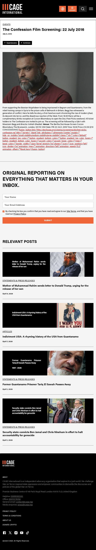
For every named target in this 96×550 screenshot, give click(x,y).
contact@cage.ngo (24, 501)
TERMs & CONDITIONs (12, 515)
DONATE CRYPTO (10, 524)
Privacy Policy (19, 213)
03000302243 (17, 496)
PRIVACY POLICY (9, 511)
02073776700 (15, 499)
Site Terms (71, 211)
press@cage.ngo (25, 504)
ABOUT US (7, 520)
